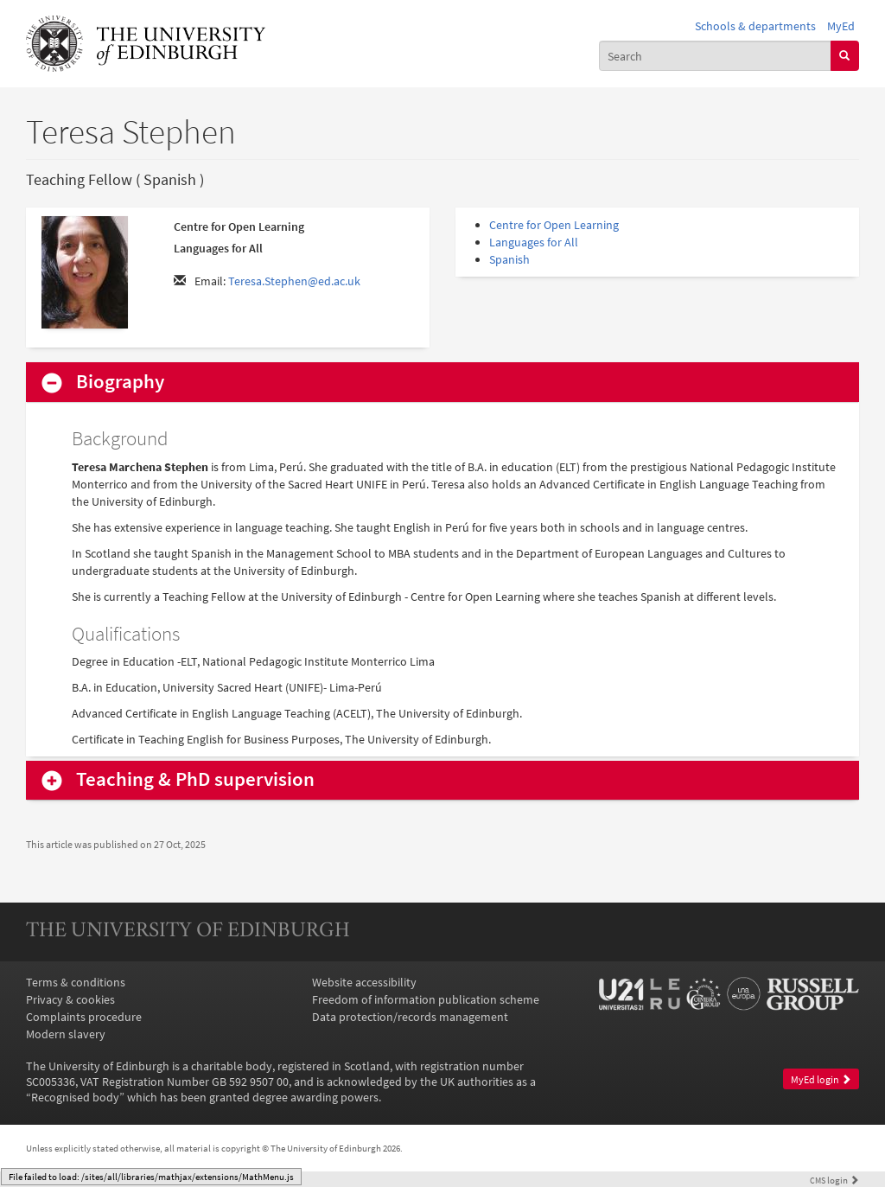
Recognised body (75, 1097)
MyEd (841, 26)
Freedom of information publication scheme (425, 999)
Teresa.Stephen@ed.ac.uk (294, 281)
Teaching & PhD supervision (195, 779)
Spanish (509, 259)
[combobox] (715, 55)
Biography (120, 381)
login (834, 1180)
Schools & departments (755, 26)
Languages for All (533, 242)
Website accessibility (364, 982)
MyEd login (821, 1079)
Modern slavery (65, 1034)
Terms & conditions (75, 982)
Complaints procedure (84, 1016)
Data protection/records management (410, 1016)
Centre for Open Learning (554, 225)
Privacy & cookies (70, 999)
